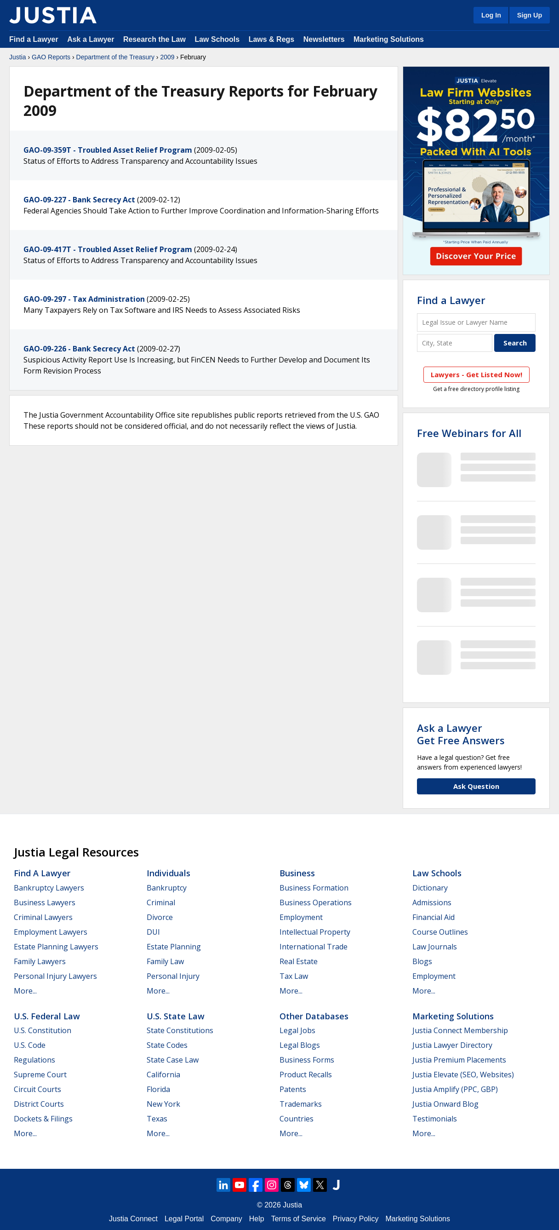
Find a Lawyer (33, 39)
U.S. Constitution (42, 1030)
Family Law (165, 961)
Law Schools (217, 39)
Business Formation (314, 888)
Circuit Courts (37, 1089)
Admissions (431, 902)
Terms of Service (298, 1219)
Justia (17, 57)
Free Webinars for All (469, 433)
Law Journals (434, 947)
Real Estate (299, 961)
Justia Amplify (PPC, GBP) (455, 1089)
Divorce (160, 917)
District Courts (39, 1104)
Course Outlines (440, 932)
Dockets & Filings (43, 1119)
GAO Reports (51, 57)
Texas (157, 1119)
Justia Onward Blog (445, 1104)
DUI (153, 932)
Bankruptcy (167, 888)
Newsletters (324, 39)
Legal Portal (184, 1219)
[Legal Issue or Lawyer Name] (476, 322)
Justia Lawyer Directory (452, 1045)
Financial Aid (433, 917)
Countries (297, 1119)
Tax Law (294, 976)
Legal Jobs (297, 1030)
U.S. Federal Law (47, 1016)
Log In (491, 15)
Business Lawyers (44, 902)
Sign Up (529, 15)
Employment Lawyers (50, 932)
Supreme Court (40, 1074)
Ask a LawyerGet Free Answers (461, 734)
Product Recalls (306, 1074)
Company (226, 1219)
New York (163, 1104)
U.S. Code (30, 1045)
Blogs (422, 961)
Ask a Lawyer (91, 39)
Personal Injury (173, 976)
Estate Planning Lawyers (56, 947)
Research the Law (154, 39)
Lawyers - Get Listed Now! (476, 374)
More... (25, 991)
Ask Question (476, 786)
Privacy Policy (356, 1219)
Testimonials (434, 1119)
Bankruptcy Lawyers (49, 888)
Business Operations (316, 902)
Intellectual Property (315, 932)
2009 (167, 57)
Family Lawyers (40, 961)
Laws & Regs (272, 39)
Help (256, 1219)
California (163, 1074)
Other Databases (314, 1016)
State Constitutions (180, 1030)
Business (297, 873)
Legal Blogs (300, 1045)
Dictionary (430, 888)
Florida (158, 1089)
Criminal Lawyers (43, 917)
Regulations (34, 1060)
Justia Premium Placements (459, 1060)
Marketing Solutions (389, 39)
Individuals (168, 873)
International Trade (314, 947)
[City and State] (454, 343)
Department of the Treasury (115, 57)
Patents (293, 1089)
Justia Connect (133, 1219)
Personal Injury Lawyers (55, 976)
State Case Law (173, 1060)
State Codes (167, 1045)
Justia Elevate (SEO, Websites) (463, 1074)
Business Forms (307, 1060)
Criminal (161, 902)
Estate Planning (174, 947)
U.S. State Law (176, 1016)
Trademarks (301, 1104)
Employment (301, 917)
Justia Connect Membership (460, 1030)
